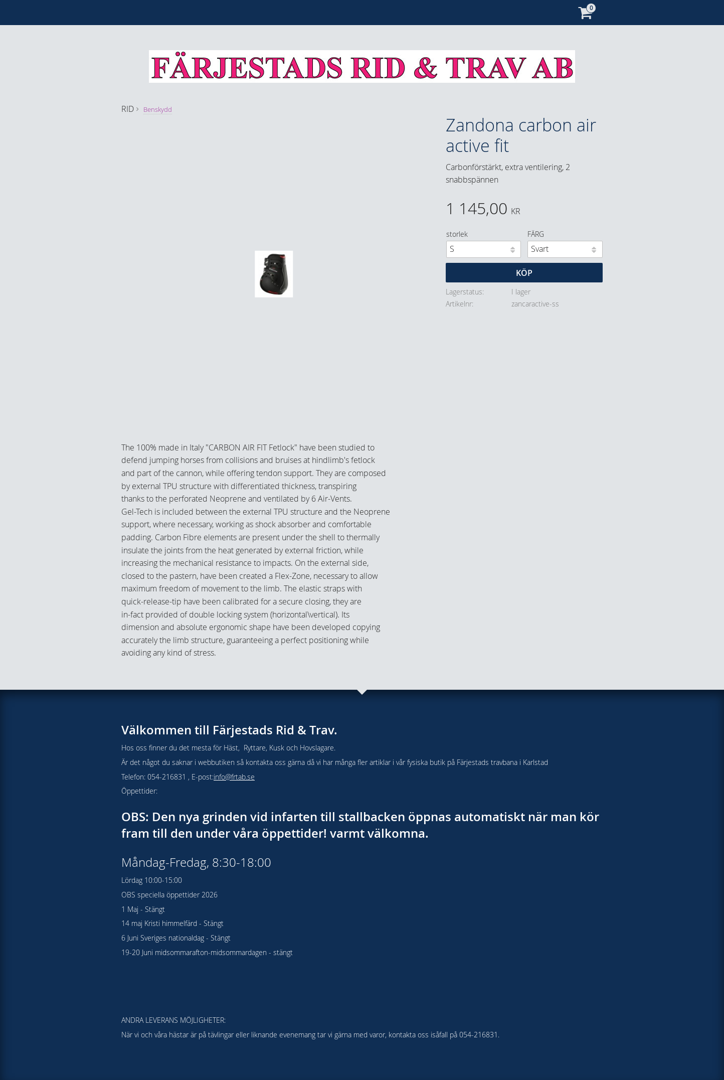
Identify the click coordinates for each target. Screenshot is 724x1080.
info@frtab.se (234, 777)
